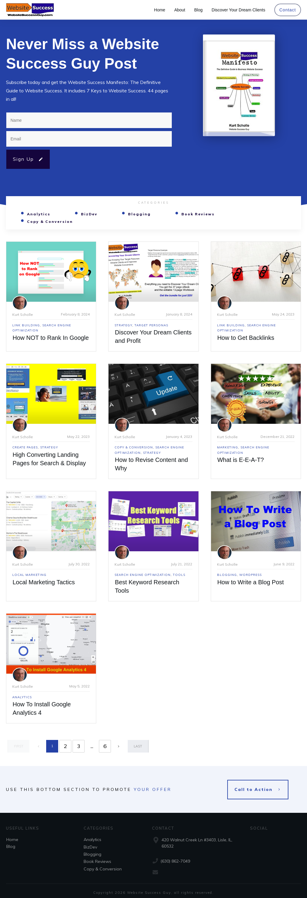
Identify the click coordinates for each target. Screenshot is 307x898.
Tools (179, 575)
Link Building (26, 325)
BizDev (89, 214)
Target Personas (151, 325)
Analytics (38, 214)
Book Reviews (198, 214)
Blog (10, 843)
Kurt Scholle (22, 314)
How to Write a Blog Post (250, 582)
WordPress (250, 575)
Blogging (139, 214)
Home (12, 836)
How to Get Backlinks (245, 337)
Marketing (227, 447)
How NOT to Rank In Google (51, 337)
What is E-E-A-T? (240, 459)
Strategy (123, 325)
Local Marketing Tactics (44, 582)
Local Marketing (29, 575)
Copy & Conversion (50, 221)
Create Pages (25, 447)
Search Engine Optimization (143, 575)
